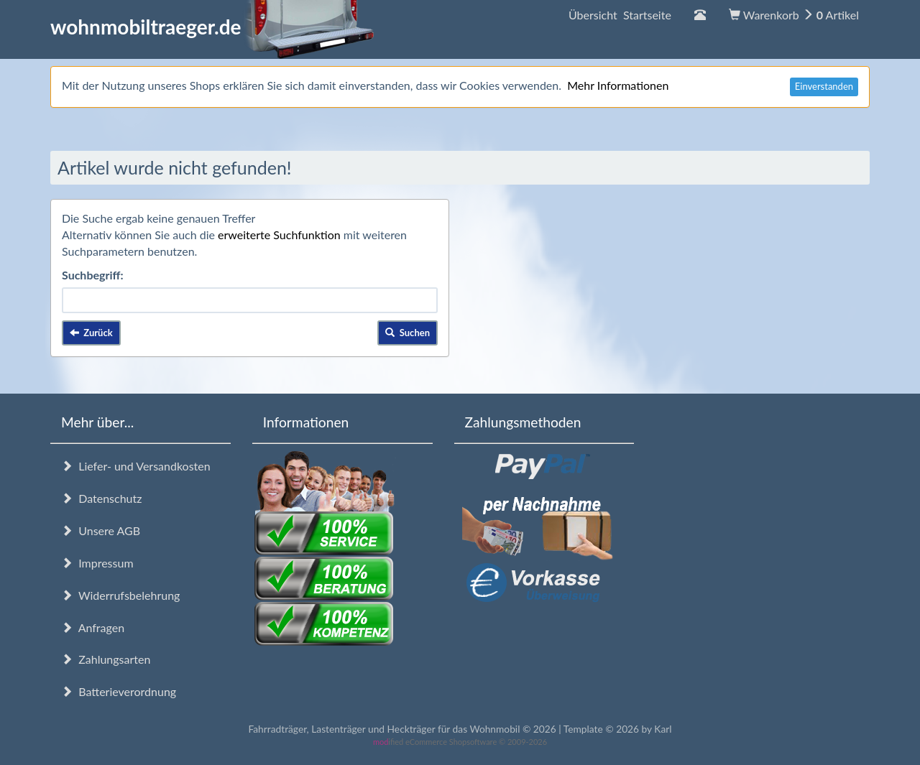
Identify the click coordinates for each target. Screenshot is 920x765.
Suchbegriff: (93, 275)
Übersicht (620, 15)
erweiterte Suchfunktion (279, 234)
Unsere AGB (100, 530)
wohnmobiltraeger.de (212, 26)
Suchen (407, 332)
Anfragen (92, 627)
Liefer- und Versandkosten (136, 466)
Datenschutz (101, 498)
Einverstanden (824, 86)
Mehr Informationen (617, 85)
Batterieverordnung (118, 691)
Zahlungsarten (105, 659)
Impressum (97, 563)
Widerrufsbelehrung (120, 595)
